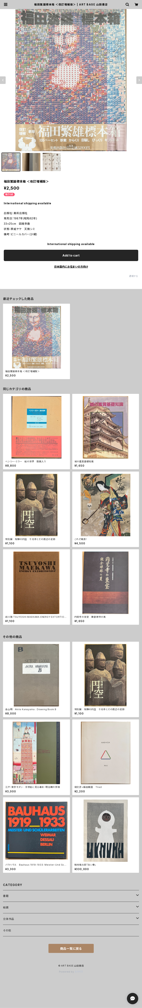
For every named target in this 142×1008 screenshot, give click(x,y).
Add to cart (71, 255)
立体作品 (8, 918)
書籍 (6, 895)
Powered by (71, 971)
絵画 (6, 907)
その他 (7, 930)
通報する (133, 276)
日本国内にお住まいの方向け (71, 266)
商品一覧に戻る (71, 948)
